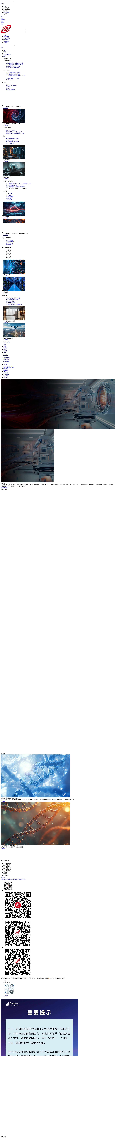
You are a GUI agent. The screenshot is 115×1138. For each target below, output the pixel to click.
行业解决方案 (6, 38)
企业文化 (5, 370)
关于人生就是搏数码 (8, 367)
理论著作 (5, 368)
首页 (4, 35)
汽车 (2, 16)
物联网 (5, 56)
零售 (2, 21)
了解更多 (5, 108)
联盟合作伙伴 (6, 359)
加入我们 (5, 377)
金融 (2, 18)
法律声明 (12, 879)
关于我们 (5, 42)
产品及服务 (6, 36)
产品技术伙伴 (6, 357)
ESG (4, 371)
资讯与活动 (6, 374)
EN (3, 3)
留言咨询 (5, 995)
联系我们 (5, 375)
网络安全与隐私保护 (20, 879)
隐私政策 (7, 879)
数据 (4, 51)
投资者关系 (6, 41)
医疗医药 (3, 19)
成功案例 (5, 372)
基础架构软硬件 (7, 54)
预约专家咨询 (4, 487)
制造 (2, 24)
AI (4, 50)
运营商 (2, 22)
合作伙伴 (5, 39)
